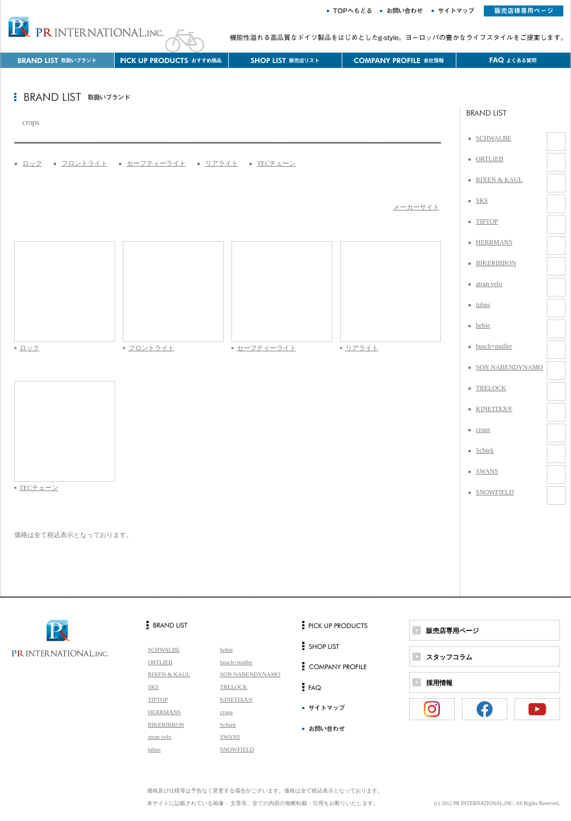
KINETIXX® (494, 409)
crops (483, 430)
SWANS (487, 471)
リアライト (221, 163)
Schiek (485, 450)
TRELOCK (491, 388)
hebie (483, 325)
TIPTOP (487, 221)
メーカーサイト (416, 207)
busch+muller (494, 346)
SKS (482, 200)
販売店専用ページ (452, 631)
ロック (32, 163)
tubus (483, 305)
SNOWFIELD (495, 492)
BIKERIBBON (496, 263)
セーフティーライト (156, 163)
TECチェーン (276, 163)
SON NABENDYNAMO (509, 367)
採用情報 (439, 683)
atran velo (489, 284)
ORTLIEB (490, 159)
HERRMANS (494, 242)
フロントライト (84, 163)
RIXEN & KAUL (499, 180)
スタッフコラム (449, 657)
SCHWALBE (494, 138)
